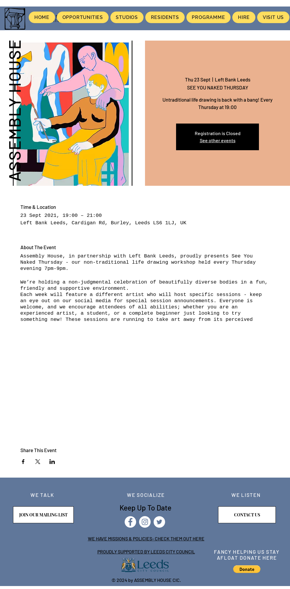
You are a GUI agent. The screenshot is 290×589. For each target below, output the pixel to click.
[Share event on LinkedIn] (52, 461)
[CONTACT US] (247, 514)
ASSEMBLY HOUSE (14, 110)
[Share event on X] (38, 461)
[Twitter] (159, 522)
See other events (218, 140)
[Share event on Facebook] (23, 461)
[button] (246, 569)
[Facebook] (130, 522)
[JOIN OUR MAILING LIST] (43, 514)
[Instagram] (145, 522)
